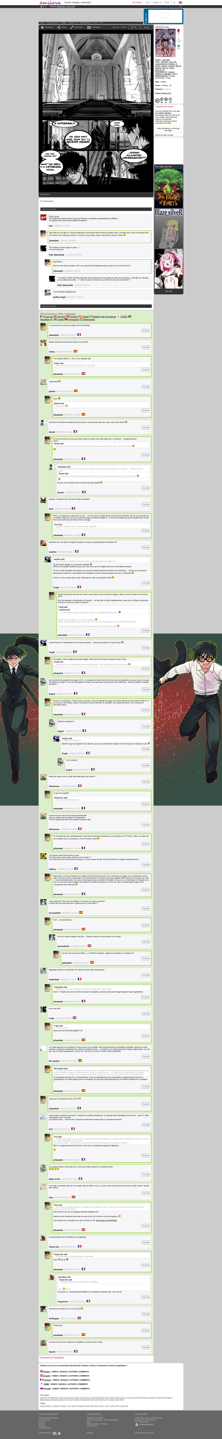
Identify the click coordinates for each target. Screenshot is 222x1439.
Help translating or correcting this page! (168, 129)
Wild (122, 1400)
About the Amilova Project (48, 1418)
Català (83, 316)
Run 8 (105, 1400)
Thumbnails (95, 27)
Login (147, 2)
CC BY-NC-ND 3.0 (144, 1425)
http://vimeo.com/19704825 (106, 1220)
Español (60, 316)
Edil (92, 1400)
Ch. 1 (95, 23)
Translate (145, 331)
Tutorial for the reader (95, 1418)
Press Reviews (44, 1420)
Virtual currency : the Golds (97, 1424)
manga (63, 23)
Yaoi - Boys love (122, 1406)
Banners (42, 1424)
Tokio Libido (109, 1398)
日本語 (122, 316)
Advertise (42, 1426)
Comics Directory (52, 23)
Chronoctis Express (65, 1398)
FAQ (88, 1422)
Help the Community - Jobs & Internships (102, 1420)
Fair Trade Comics (142, 1422)
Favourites (49, 27)
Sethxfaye (160, 1398)
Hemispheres (52, 1398)
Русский (45, 1389)
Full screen (79, 27)
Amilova (43, 1398)
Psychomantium (98, 1398)
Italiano (95, 316)
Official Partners (45, 1428)
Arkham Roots (120, 1398)
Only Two (68, 1400)
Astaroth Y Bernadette (81, 1400)
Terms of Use (92, 1426)
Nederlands (87, 319)
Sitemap (90, 1433)
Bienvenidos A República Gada (52, 1400)
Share (63, 27)
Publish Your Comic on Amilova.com (148, 1418)
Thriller (112, 1406)
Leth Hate (98, 1400)
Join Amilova (137, 2)
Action (42, 1406)
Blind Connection (149, 1398)
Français (46, 316)
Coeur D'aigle (114, 1400)
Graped (168, 1398)
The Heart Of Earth (134, 1398)
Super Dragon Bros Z (82, 1398)
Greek (59, 319)
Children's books (84, 1406)
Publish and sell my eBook (145, 1420)
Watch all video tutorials (164, 135)
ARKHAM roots (85, 23)
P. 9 (102, 23)
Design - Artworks (52, 1406)
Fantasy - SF (73, 23)
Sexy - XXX (104, 1406)
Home (42, 23)
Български (108, 316)
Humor (74, 1406)
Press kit (42, 1422)
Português (71, 319)
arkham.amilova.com (163, 93)
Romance (95, 1406)
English (72, 316)
